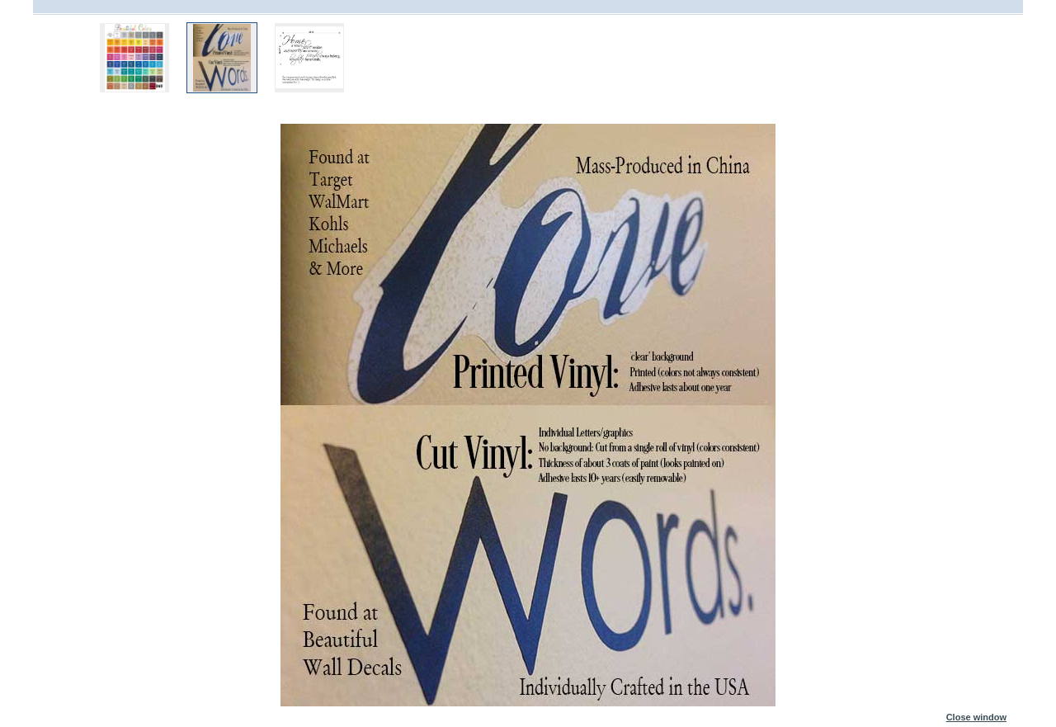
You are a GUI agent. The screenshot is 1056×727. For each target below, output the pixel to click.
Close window (976, 714)
